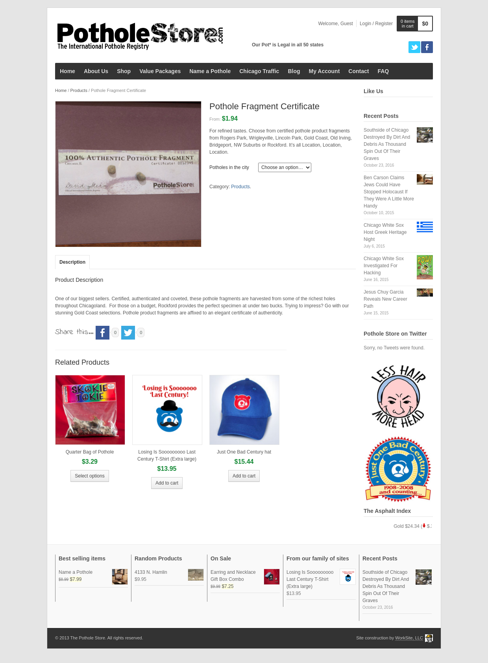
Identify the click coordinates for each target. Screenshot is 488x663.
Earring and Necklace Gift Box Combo (245, 576)
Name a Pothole (210, 71)
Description (72, 262)
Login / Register (376, 23)
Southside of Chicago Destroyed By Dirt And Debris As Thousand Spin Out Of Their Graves (387, 144)
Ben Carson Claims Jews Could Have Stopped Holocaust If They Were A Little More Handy (389, 192)
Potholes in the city (229, 167)
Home (67, 71)
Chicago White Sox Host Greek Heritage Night (385, 232)
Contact (358, 71)
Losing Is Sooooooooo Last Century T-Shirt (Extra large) (321, 579)
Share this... (74, 332)
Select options (89, 476)
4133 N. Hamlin (169, 572)
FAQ (383, 71)
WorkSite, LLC (409, 637)
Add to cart (166, 483)
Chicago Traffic (259, 71)
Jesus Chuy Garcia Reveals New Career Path (385, 299)
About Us (96, 71)
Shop (124, 71)
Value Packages (160, 71)
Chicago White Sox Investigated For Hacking (384, 265)
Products (78, 90)
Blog (294, 71)
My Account (324, 71)
